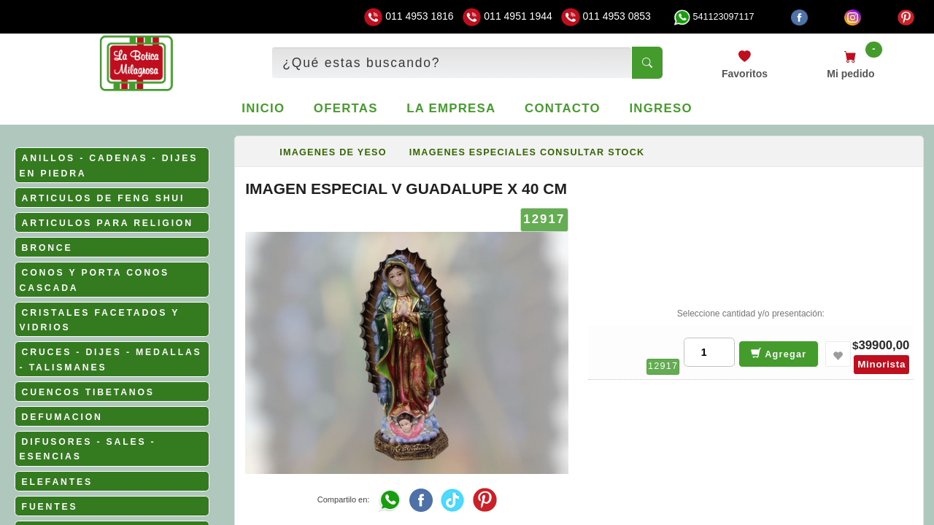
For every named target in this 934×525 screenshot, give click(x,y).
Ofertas (346, 108)
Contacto (563, 108)
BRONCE (47, 248)
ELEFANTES (57, 482)
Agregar (779, 353)
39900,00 (883, 345)
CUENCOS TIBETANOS (88, 392)
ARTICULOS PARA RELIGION (107, 223)
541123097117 (714, 17)
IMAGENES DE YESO (333, 152)
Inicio (263, 108)
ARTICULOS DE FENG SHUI (103, 198)
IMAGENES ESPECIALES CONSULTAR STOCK (527, 152)
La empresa (450, 108)
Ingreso (660, 108)
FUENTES (50, 507)
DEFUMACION (62, 417)
